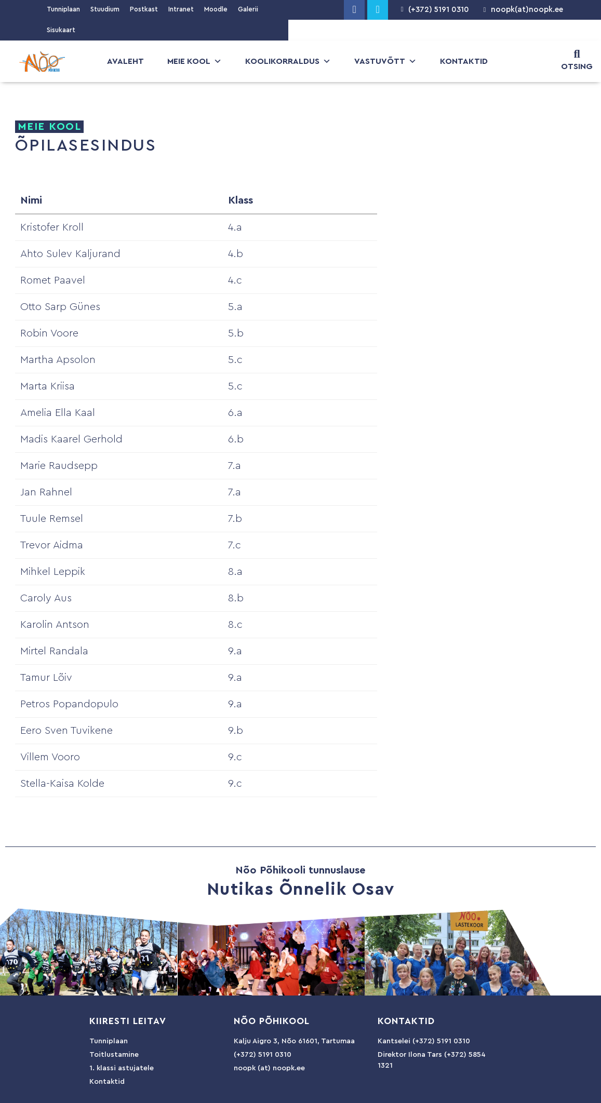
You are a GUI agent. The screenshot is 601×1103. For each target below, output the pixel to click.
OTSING (577, 66)
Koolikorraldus (288, 61)
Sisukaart (61, 29)
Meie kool (194, 61)
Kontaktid (464, 61)
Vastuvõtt (385, 61)
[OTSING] (577, 54)
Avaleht (125, 61)
